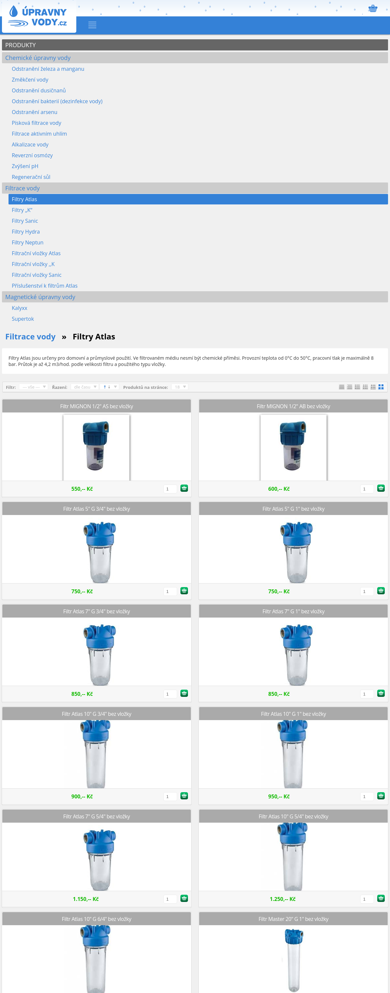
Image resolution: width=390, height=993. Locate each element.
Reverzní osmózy (32, 155)
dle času (82, 387)
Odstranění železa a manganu (48, 68)
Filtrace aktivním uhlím (39, 133)
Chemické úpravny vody (38, 58)
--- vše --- (31, 387)
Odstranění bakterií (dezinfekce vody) (57, 101)
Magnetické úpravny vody (40, 297)
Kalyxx (20, 308)
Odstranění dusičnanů (39, 90)
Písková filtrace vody (36, 122)
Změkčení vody (30, 79)
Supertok (23, 318)
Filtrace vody (22, 188)
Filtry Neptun (28, 242)
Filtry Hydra (26, 231)
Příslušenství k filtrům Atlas (45, 285)
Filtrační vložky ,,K (33, 264)
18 (177, 387)
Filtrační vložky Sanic (37, 274)
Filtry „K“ (22, 210)
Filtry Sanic (25, 220)
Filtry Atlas (24, 199)
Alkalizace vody (30, 144)
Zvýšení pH (25, 166)
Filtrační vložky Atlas (36, 253)
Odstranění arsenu (34, 112)
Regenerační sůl (31, 177)
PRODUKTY (20, 45)
